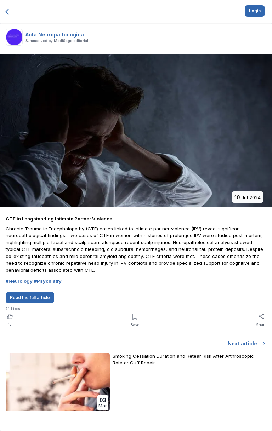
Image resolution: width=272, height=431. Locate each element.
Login (255, 10)
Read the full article (30, 297)
